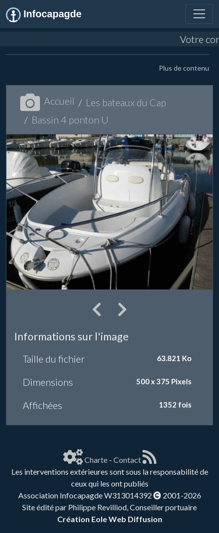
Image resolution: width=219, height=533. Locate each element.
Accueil (47, 101)
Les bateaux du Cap (126, 102)
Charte (96, 459)
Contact (127, 459)
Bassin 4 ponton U (70, 119)
